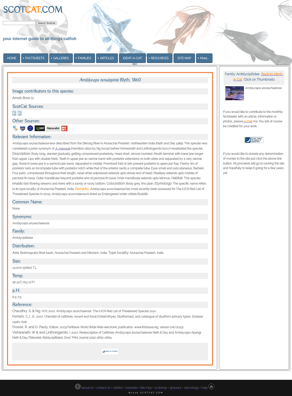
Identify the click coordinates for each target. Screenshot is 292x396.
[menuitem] (11, 58)
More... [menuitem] (204, 58)
